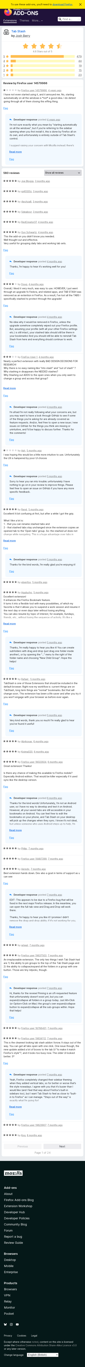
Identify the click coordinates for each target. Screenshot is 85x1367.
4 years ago (54, 90)
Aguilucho (26, 592)
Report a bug (13, 1236)
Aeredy (25, 869)
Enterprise (11, 1272)
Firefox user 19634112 (33, 1038)
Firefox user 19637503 (33, 955)
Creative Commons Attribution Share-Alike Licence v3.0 (46, 1345)
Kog (23, 1135)
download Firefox (62, 4)
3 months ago (42, 181)
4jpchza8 (26, 201)
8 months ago (34, 1135)
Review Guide (13, 1242)
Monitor (9, 1307)
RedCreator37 (29, 222)
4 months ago (45, 222)
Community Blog (15, 1224)
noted (35, 1341)
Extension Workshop (18, 1206)
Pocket (9, 1313)
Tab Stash (18, 31)
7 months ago (35, 848)
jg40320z (26, 191)
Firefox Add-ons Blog (19, 1200)
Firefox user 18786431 (33, 1028)
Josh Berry (22, 35)
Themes (24, 20)
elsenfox (26, 582)
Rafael (25, 679)
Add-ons (10, 1187)
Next (62, 1146)
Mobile (8, 1266)
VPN (7, 1295)
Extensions (10, 20)
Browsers (10, 1289)
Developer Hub (14, 1212)
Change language (14, 1354)
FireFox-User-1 (29, 357)
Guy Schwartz (29, 232)
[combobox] (69, 19)
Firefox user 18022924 (33, 761)
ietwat (24, 945)
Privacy (8, 1335)
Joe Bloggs (27, 181)
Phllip (24, 848)
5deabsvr (26, 211)
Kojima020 (27, 751)
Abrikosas (26, 741)
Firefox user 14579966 (34, 90)
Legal (34, 1335)
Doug (24, 284)
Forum (8, 1230)
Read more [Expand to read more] (15, 151)
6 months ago (40, 741)
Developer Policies (17, 1218)
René (24, 509)
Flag (5, 108)
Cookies (21, 1335)
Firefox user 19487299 (34, 858)
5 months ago (34, 450)
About (8, 1194)
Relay (8, 1301)
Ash (23, 450)
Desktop (10, 1260)
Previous (22, 1146)
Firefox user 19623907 (33, 1125)
